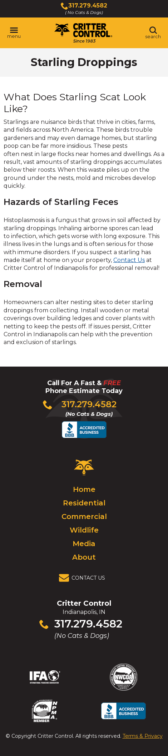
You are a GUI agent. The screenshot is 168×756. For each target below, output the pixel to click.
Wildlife (84, 530)
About (84, 557)
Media (84, 543)
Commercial (84, 516)
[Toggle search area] (153, 32)
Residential (84, 503)
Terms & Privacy (143, 736)
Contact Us (129, 260)
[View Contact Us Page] (84, 578)
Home (84, 489)
